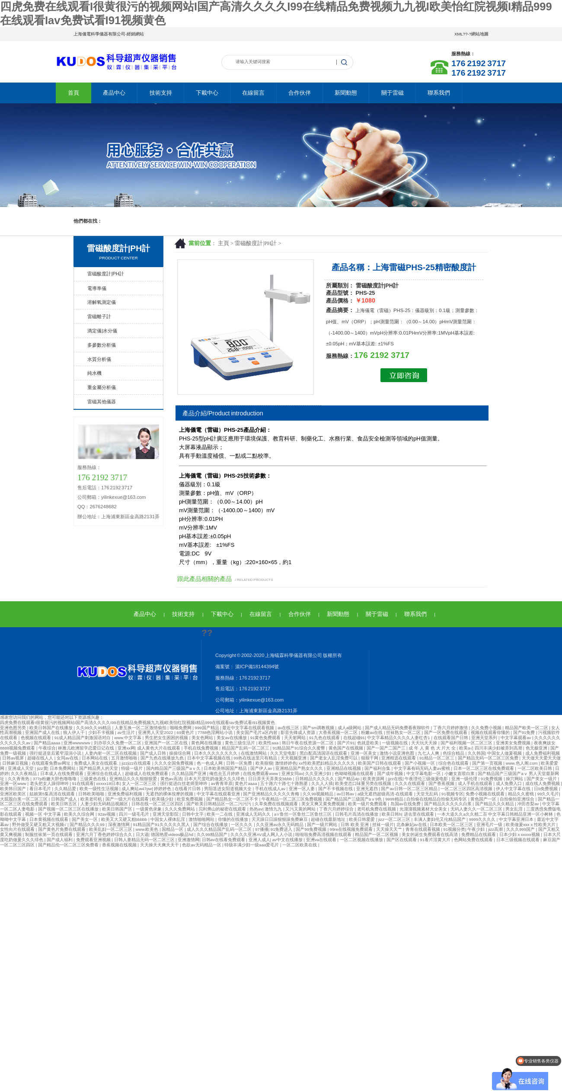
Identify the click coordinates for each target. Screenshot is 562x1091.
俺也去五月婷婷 (225, 773)
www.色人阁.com (522, 763)
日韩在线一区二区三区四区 (158, 803)
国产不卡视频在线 (336, 788)
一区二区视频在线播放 (362, 839)
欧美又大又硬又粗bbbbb (124, 819)
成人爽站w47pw (136, 788)
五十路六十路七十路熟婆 (284, 783)
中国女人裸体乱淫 (168, 819)
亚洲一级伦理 (465, 778)
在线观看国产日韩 (451, 737)
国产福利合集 (378, 768)
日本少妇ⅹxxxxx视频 (520, 834)
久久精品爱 (65, 788)
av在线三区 (289, 727)
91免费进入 (282, 829)
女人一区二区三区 (140, 783)
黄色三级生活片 (240, 742)
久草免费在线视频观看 (277, 803)
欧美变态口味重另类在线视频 (364, 783)
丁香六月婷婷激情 (451, 727)
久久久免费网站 (180, 809)
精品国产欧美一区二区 (527, 727)
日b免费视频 (546, 788)
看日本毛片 (40, 788)
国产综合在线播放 (211, 824)
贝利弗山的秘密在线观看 (222, 809)
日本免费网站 (63, 768)
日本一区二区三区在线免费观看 (484, 768)
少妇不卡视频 (101, 732)
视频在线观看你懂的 (491, 732)
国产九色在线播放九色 (162, 758)
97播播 (261, 829)
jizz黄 (42, 768)
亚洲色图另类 (13, 727)
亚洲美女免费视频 (514, 742)
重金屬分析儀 (101, 387)
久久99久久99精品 (94, 727)
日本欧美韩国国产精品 (226, 768)
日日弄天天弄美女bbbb (270, 778)
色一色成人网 (210, 763)
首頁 (73, 92)
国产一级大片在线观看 (127, 799)
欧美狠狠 (264, 763)
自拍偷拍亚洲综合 (518, 799)
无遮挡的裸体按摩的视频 (170, 793)
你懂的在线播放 (233, 819)
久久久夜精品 (24, 773)
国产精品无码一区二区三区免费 (489, 758)
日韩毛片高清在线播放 (357, 814)
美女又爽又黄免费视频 (323, 803)
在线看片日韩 (188, 788)
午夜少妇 (476, 829)
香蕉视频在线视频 (120, 844)
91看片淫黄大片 (435, 839)
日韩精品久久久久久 (315, 778)
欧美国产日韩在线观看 (380, 763)
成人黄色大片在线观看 (159, 748)
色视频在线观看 (36, 737)
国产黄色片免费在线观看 (62, 829)
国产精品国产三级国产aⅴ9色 (354, 799)
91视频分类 (455, 829)
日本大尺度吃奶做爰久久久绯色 (215, 778)
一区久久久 (242, 824)
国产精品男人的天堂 (99, 768)
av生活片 (126, 732)
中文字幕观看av (516, 737)
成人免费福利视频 (542, 753)
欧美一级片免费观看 (368, 803)
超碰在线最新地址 (329, 819)
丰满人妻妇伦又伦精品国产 (440, 819)
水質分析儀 (99, 359)
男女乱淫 (514, 809)
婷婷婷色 (163, 788)
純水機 (94, 373)
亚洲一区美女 (364, 753)
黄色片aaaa (246, 783)
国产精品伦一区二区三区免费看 (69, 844)
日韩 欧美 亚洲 (355, 824)
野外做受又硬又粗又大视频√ (39, 824)
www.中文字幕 (128, 737)
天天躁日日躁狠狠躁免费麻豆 (280, 819)
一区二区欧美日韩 (535, 768)
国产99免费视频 (311, 829)
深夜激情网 (119, 824)
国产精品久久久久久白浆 (448, 803)
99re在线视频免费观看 (352, 829)
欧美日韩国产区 (118, 809)
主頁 (223, 243)
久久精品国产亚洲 (190, 773)
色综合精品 (454, 753)
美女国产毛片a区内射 (257, 732)
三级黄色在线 (93, 778)
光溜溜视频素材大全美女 (423, 809)
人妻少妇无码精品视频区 (104, 803)
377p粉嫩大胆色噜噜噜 (55, 778)
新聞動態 (346, 92)
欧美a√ (466, 748)
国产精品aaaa (47, 742)
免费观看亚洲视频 (94, 839)
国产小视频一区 (420, 763)
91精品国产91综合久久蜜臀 (299, 748)
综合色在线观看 (454, 763)
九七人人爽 (429, 753)
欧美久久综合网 (80, 814)
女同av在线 (68, 758)
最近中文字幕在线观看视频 (248, 727)
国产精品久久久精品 (495, 803)
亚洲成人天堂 (21, 768)
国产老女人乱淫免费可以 (334, 758)
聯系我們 (439, 92)
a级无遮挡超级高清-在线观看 (386, 793)
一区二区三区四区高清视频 (467, 788)
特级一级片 (132, 768)
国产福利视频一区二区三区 (467, 742)
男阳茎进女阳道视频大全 (228, 788)
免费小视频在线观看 (486, 793)
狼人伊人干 (74, 732)
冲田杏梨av (528, 803)
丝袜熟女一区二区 (404, 732)
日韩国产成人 (64, 799)
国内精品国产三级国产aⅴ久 (173, 768)
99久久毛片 (548, 793)
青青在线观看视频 (423, 829)
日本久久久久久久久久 (216, 753)
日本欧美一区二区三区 (452, 824)
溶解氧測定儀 (101, 302)
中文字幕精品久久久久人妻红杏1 (399, 737)
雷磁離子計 (99, 316)
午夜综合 (47, 748)
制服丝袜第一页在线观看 (49, 834)
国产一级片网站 (322, 824)
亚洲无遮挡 (367, 788)
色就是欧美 (368, 742)
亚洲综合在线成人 (105, 773)
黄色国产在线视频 (346, 748)
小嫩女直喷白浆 (460, 773)
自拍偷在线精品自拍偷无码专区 (437, 799)
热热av (255, 809)
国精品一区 (173, 829)
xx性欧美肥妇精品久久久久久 (327, 763)
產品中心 (114, 92)
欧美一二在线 (220, 814)
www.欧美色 (148, 829)
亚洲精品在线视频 (344, 768)
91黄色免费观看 (266, 737)
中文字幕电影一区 (424, 773)
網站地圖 (480, 34)
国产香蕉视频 (442, 783)
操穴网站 (515, 778)
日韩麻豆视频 (15, 763)
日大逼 (142, 834)
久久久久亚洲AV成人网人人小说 (261, 834)
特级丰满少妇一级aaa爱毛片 (252, 844)
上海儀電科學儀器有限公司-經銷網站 (108, 34)
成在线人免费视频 (543, 783)
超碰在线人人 (40, 758)
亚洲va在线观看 (322, 839)
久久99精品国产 (212, 834)
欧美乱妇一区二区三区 (111, 829)
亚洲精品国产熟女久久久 (299, 768)
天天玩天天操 (424, 742)
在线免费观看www (261, 773)
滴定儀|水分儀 (102, 330)
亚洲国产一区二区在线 (166, 742)
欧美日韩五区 (64, 803)
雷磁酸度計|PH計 (256, 243)
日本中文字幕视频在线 (209, 758)
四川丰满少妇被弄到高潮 (499, 748)
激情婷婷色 (286, 763)
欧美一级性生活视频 (100, 788)
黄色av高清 (171, 778)
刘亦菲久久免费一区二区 (118, 742)
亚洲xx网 (126, 748)
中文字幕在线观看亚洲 (219, 793)
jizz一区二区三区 (395, 819)
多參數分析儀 (101, 345)
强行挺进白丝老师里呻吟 (184, 783)
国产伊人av (261, 768)
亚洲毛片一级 (490, 824)
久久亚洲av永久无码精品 (280, 824)
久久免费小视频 (487, 727)
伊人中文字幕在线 (514, 788)
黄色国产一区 (484, 799)
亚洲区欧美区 (13, 793)
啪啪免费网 (181, 727)
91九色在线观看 (325, 737)
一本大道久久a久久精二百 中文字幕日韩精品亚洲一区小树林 (495, 814)
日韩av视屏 (13, 758)
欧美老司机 (91, 799)
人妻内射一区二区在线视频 (111, 753)
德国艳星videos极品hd (173, 834)
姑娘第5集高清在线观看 (52, 793)
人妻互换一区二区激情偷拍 (141, 727)
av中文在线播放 (288, 839)
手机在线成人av (271, 788)
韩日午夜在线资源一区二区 (308, 742)
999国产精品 (207, 727)
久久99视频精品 (318, 793)
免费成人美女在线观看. (96, 763)
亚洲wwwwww (77, 742)
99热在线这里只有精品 (255, 758)
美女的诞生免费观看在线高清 (430, 834)
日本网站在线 (95, 758)
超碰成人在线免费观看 (147, 773)
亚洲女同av (292, 773)
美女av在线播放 (232, 737)
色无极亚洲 (537, 748)
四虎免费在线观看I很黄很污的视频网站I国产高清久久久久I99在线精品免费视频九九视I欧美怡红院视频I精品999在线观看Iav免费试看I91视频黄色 (137, 722)
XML (458, 34)
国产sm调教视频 (319, 727)
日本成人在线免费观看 (62, 773)
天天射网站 (295, 737)
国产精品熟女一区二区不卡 (232, 799)
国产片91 (346, 742)
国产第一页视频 (488, 763)
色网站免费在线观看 (474, 839)
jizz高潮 (496, 829)
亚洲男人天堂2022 (156, 732)
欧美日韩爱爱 (362, 819)
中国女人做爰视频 (505, 753)
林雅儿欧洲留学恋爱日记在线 (86, 748)
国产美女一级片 (542, 778)
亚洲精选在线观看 (399, 758)
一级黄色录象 (149, 809)
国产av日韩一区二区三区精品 (409, 788)
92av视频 (107, 814)
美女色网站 (203, 737)
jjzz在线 (395, 778)
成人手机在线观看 (476, 783)
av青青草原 (222, 783)
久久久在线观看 (410, 783)
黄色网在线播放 (207, 742)
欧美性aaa (269, 742)
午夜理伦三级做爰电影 (427, 778)
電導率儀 (96, 288)
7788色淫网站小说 (216, 732)
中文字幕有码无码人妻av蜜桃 (422, 768)
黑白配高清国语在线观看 (324, 753)
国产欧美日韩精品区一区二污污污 (219, 803)
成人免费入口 (509, 783)
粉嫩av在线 (372, 732)
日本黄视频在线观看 (49, 819)
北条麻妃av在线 (412, 824)
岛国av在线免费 (406, 803)
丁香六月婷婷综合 (337, 809)
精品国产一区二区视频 (377, 834)
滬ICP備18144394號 (256, 666)
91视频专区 (452, 793)
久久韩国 (476, 753)
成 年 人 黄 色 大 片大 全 (433, 748)
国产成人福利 (60, 839)
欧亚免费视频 (190, 799)
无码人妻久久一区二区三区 (477, 809)
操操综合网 (180, 753)
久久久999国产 (521, 829)
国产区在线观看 (402, 839)
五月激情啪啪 (124, 758)
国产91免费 (524, 732)
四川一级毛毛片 (134, 814)
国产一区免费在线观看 (446, 732)
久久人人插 (322, 783)
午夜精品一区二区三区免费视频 (292, 799)
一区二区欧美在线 (300, 844)
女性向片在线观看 (18, 829)
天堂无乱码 (427, 793)
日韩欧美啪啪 (91, 793)
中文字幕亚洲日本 (517, 819)
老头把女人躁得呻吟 (50, 783)
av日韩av (346, 793)
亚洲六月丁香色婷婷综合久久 (105, 834)
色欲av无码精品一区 (202, 844)
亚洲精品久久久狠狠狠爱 (133, 778)
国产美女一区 (85, 819)
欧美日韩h (391, 814)
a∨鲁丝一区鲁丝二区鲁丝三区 (303, 814)
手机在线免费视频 (202, 748)
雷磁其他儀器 (101, 401)
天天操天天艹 (389, 829)
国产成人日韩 (153, 753)
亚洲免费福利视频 (126, 793)
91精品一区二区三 (437, 758)
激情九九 (274, 809)
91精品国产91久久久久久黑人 (162, 824)
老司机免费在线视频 (377, 809)
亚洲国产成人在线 (43, 732)
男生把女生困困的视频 (167, 737)
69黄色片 (186, 732)
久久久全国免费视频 (174, 763)
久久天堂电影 (283, 753)
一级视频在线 (395, 742)
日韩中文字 (193, 814)
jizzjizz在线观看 (137, 763)
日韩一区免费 (239, 763)
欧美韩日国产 (13, 788)
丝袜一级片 (383, 824)
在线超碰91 (354, 737)
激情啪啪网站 (202, 819)
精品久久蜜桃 (521, 793)
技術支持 (161, 92)
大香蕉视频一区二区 (339, 732)
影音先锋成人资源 (298, 732)
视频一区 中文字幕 (43, 814)
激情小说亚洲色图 (397, 753)
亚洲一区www (13, 783)
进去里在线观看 (419, 814)
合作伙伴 (299, 92)
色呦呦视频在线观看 (355, 773)
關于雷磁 (392, 92)
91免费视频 (492, 778)
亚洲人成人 (259, 839)
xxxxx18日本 (108, 783)
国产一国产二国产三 (387, 748)
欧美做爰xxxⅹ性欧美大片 (531, 824)
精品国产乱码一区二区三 (246, 748)
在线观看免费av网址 (52, 763)
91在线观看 (83, 783)
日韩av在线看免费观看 (224, 839)
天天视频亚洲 (294, 758)
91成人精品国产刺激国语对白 (83, 737)
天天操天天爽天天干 (160, 844)
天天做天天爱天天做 (541, 758)
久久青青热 (19, 778)
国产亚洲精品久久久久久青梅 (271, 793)
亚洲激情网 (188, 839)
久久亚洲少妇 (318, 773)
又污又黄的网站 (301, 809)
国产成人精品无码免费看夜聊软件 (398, 727)
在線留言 (253, 92)
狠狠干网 (370, 758)
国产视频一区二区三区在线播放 (69, 809)
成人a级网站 (350, 727)
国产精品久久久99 (87, 824)
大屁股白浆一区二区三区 (24, 799)
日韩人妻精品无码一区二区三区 (145, 839)
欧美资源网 (374, 778)
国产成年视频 (390, 773)
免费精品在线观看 (479, 834)
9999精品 (394, 799)
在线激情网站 (254, 753)
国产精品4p (349, 778)
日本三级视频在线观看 (518, 839)
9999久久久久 (483, 819)
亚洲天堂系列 (484, 737)
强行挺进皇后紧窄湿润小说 (56, 753)
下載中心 (207, 92)
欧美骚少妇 (163, 799)
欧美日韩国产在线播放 (51, 727)
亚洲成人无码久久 (254, 814)
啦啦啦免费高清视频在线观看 (324, 834)
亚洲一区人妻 (302, 788)
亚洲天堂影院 (166, 814)
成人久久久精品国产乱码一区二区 (220, 829)
